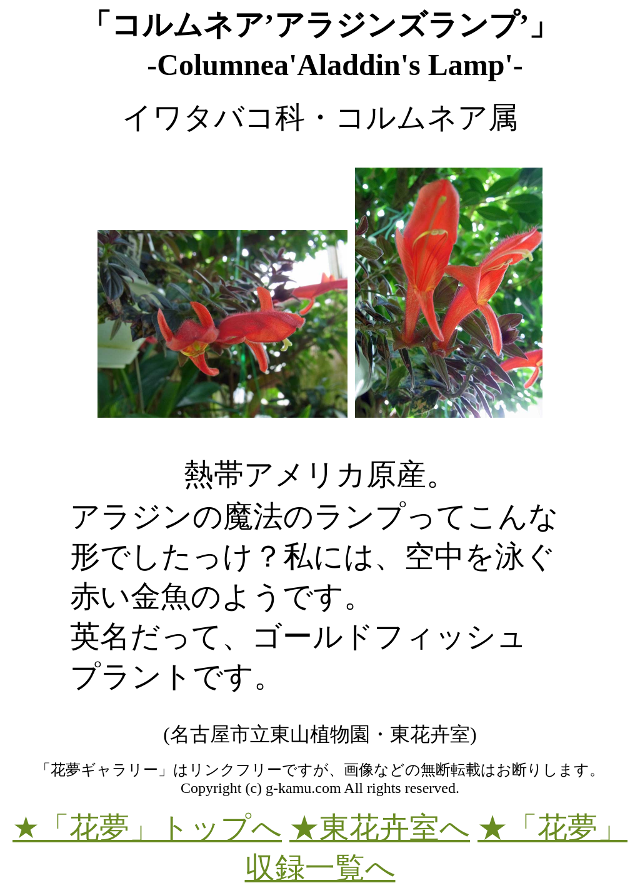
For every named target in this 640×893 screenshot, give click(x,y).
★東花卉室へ (379, 827)
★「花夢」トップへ (147, 827)
